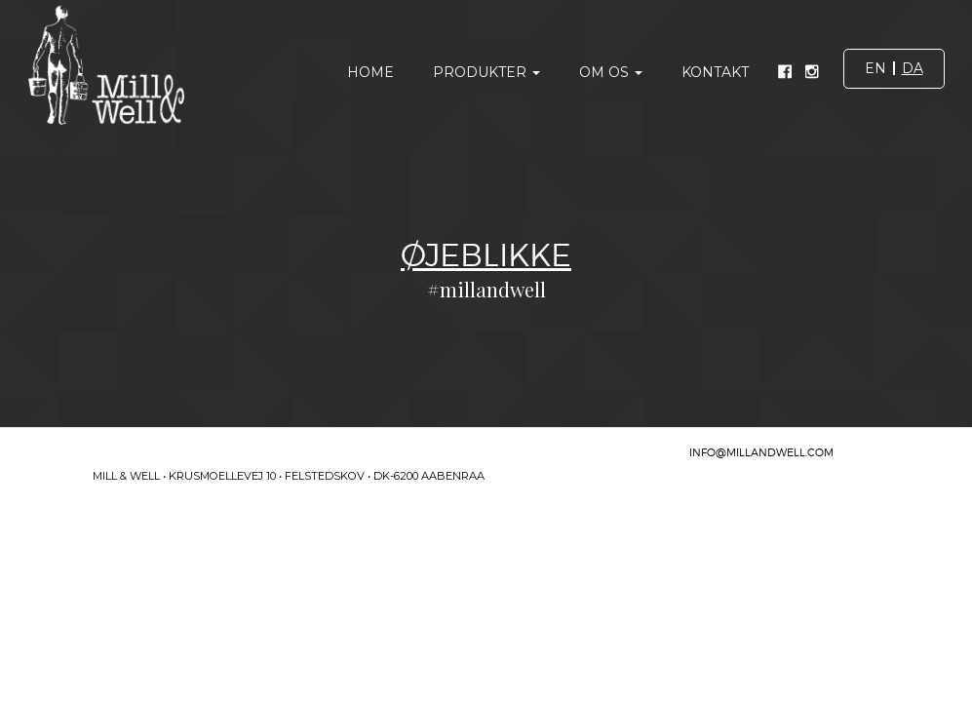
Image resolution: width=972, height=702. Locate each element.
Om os (610, 72)
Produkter (486, 72)
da (912, 68)
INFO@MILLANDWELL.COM (761, 452)
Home (370, 72)
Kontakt (715, 72)
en (875, 68)
